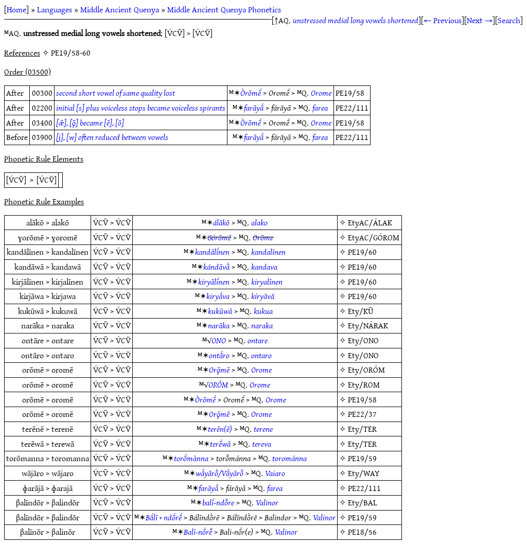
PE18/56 (362, 531)
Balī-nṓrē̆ (198, 531)
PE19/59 (362, 458)
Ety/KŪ (360, 311)
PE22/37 (362, 414)
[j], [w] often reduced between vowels (112, 137)
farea (320, 107)
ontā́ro (219, 355)
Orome (321, 92)
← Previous (443, 20)
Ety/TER (362, 429)
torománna (289, 458)
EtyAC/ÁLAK (370, 222)
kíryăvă (262, 296)
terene (263, 429)
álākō (221, 222)
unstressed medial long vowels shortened (355, 20)
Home (16, 9)
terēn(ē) (220, 429)
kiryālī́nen (214, 281)
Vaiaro (275, 473)
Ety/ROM (364, 384)
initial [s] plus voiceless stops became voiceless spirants (140, 107)
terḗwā (220, 443)
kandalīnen (268, 251)
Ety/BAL (362, 502)
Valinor (267, 502)
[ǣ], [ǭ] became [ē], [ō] (90, 122)
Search (509, 20)
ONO (219, 340)
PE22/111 (364, 488)
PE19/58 (362, 399)
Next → (480, 20)
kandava (264, 266)
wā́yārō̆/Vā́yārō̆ (219, 473)
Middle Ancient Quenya (119, 9)
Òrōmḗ (250, 92)
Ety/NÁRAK (368, 325)
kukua (263, 311)
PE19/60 (362, 251)
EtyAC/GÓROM (373, 237)
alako (259, 222)
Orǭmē (219, 369)
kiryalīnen (267, 281)
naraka (262, 325)
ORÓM (218, 384)
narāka (219, 325)
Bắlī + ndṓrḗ (164, 517)
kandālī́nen (212, 251)
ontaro (261, 355)
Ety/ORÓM (366, 369)
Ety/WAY (364, 473)
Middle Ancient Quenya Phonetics (224, 9)
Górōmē (219, 237)
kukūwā (220, 311)
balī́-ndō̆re (218, 502)
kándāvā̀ (216, 266)
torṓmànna (191, 458)
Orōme (263, 237)
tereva (261, 443)
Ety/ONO (363, 340)
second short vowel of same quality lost (115, 92)
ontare (258, 340)
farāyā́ (254, 107)
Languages (54, 9)
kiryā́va (218, 296)
